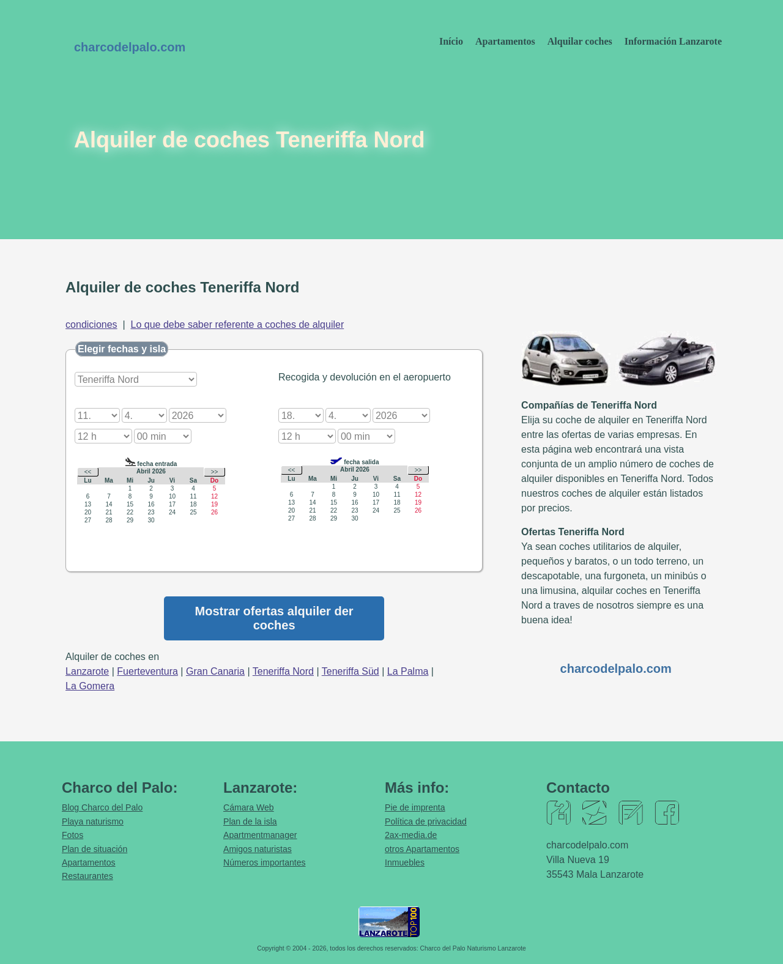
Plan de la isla (250, 821)
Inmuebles (405, 862)
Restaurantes (87, 876)
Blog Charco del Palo (102, 807)
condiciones (91, 324)
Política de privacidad (426, 821)
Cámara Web (248, 807)
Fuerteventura (147, 671)
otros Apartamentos (422, 849)
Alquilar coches (579, 41)
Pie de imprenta (415, 807)
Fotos (72, 835)
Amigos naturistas (257, 849)
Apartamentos (505, 41)
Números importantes (264, 862)
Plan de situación (94, 849)
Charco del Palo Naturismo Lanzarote (473, 948)
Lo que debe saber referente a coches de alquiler (237, 324)
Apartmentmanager (260, 835)
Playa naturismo (93, 821)
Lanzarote (87, 671)
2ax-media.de (411, 835)
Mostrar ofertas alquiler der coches (274, 618)
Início (451, 41)
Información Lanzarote (673, 41)
